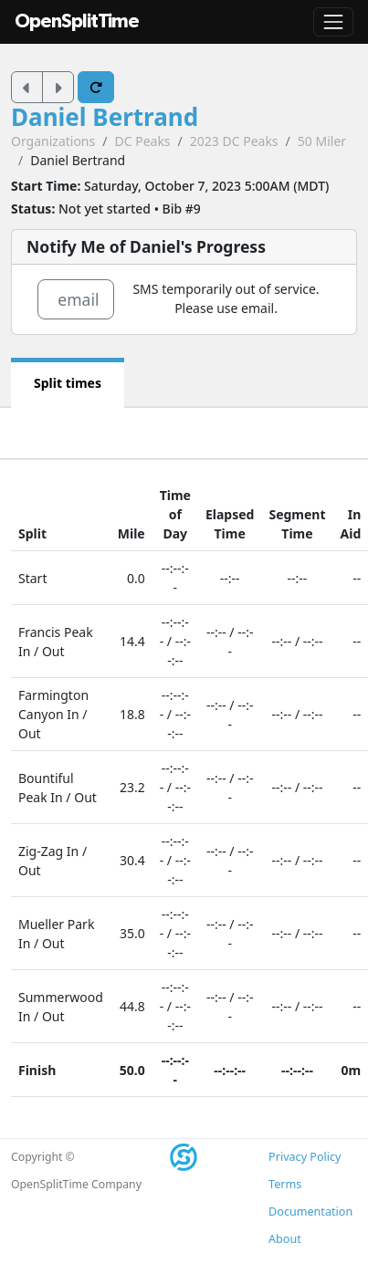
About (284, 1239)
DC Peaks (142, 141)
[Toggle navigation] (333, 22)
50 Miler (322, 141)
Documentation (310, 1211)
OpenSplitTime (77, 21)
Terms (284, 1184)
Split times (67, 383)
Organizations (53, 141)
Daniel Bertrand (104, 116)
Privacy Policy (304, 1157)
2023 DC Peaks (234, 141)
